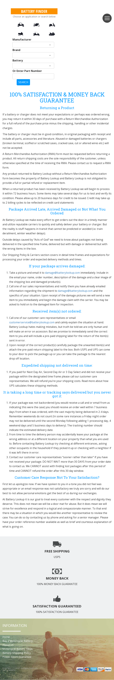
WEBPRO (12, 670)
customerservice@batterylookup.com (31, 322)
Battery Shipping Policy (16, 652)
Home (6, 636)
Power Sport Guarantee (16, 656)
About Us (8, 644)
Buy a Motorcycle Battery (17, 640)
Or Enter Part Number (27, 71)
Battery (17, 60)
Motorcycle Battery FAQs (17, 648)
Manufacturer (21, 39)
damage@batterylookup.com (62, 272)
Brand (16, 50)
